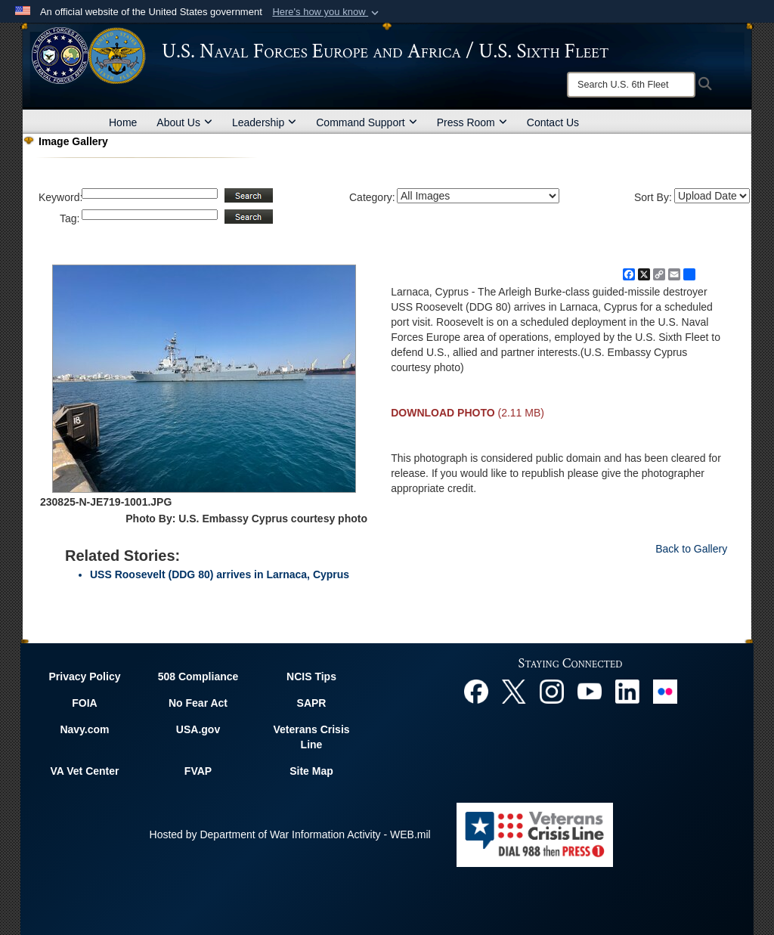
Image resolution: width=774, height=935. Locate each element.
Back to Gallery (691, 549)
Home (123, 122)
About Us (184, 122)
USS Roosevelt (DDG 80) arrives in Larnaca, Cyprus (219, 574)
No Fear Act (198, 703)
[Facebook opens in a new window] (476, 690)
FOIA (84, 703)
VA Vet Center (84, 771)
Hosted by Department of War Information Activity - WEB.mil (290, 834)
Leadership (264, 122)
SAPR (312, 703)
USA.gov (198, 729)
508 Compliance (198, 676)
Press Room (472, 122)
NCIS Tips (311, 676)
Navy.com (84, 729)
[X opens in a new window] (514, 690)
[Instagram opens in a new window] (552, 690)
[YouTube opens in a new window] (589, 690)
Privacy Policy (85, 676)
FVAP (198, 771)
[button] (327, 12)
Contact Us (553, 122)
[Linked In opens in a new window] (627, 690)
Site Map (311, 771)
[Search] (631, 85)
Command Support (366, 122)
